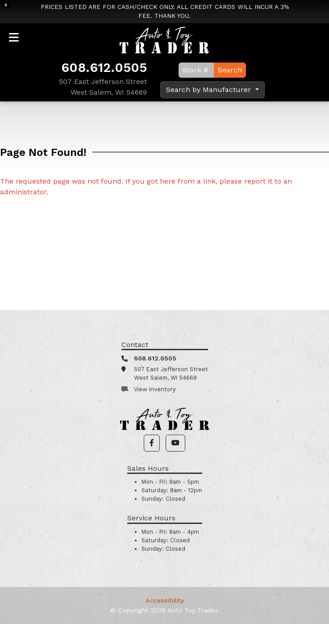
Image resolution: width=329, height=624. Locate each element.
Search (230, 70)
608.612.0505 (104, 67)
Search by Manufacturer (209, 89)
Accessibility (165, 600)
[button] (152, 443)
